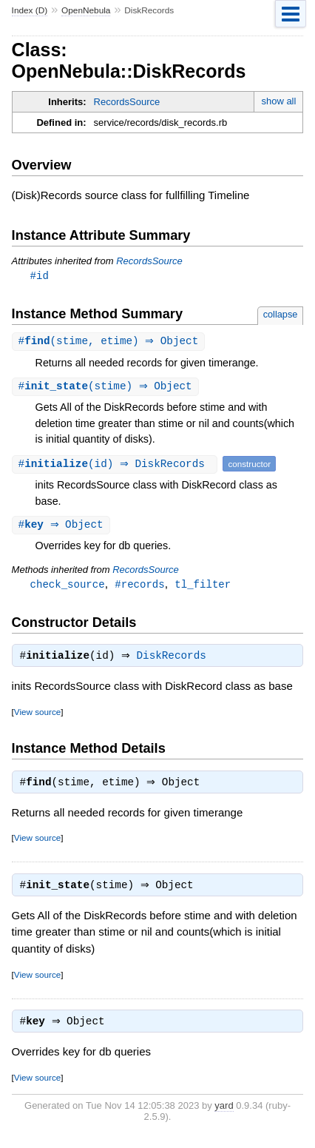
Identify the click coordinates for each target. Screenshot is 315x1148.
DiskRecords (175, 661)
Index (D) (30, 10)
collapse (280, 314)
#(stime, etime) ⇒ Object (110, 342)
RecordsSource (127, 101)
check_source (67, 587)
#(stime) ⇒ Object (107, 388)
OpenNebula (85, 10)
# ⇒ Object (62, 527)
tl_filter (203, 587)
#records (139, 587)
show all (278, 101)
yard (223, 1115)
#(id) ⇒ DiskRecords (116, 466)
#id (39, 276)
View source (37, 717)
